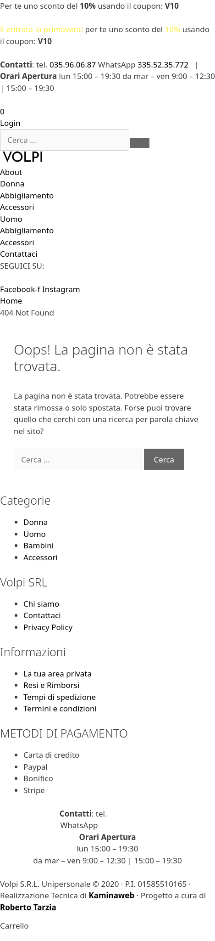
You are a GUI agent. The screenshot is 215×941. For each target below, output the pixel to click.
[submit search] (139, 143)
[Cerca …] (64, 140)
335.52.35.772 (163, 64)
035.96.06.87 (73, 64)
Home (11, 300)
